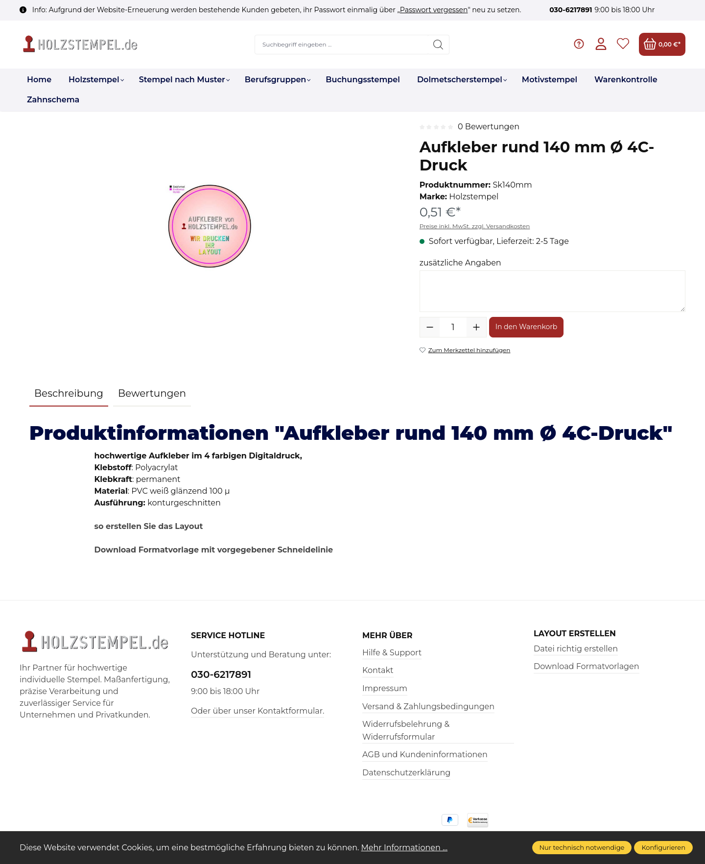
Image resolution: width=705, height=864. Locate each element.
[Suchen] (438, 44)
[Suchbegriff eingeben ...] (342, 44)
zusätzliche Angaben (460, 262)
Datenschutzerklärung (406, 772)
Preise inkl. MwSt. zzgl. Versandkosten (475, 226)
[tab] (68, 394)
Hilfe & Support (392, 652)
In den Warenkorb (526, 326)
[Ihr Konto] (601, 44)
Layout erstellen (575, 634)
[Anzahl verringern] (430, 327)
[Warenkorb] (662, 44)
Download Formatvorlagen (586, 666)
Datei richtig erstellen (576, 648)
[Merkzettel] (623, 44)
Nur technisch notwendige (582, 847)
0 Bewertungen (488, 126)
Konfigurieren (663, 847)
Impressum (384, 688)
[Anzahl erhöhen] (476, 327)
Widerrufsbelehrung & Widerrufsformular (405, 731)
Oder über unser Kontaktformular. (257, 711)
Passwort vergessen (434, 9)
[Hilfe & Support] (579, 44)
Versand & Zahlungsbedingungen (428, 706)
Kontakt (378, 670)
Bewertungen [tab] (152, 393)
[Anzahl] (453, 327)
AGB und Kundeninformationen (425, 754)
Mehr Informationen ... (404, 847)
